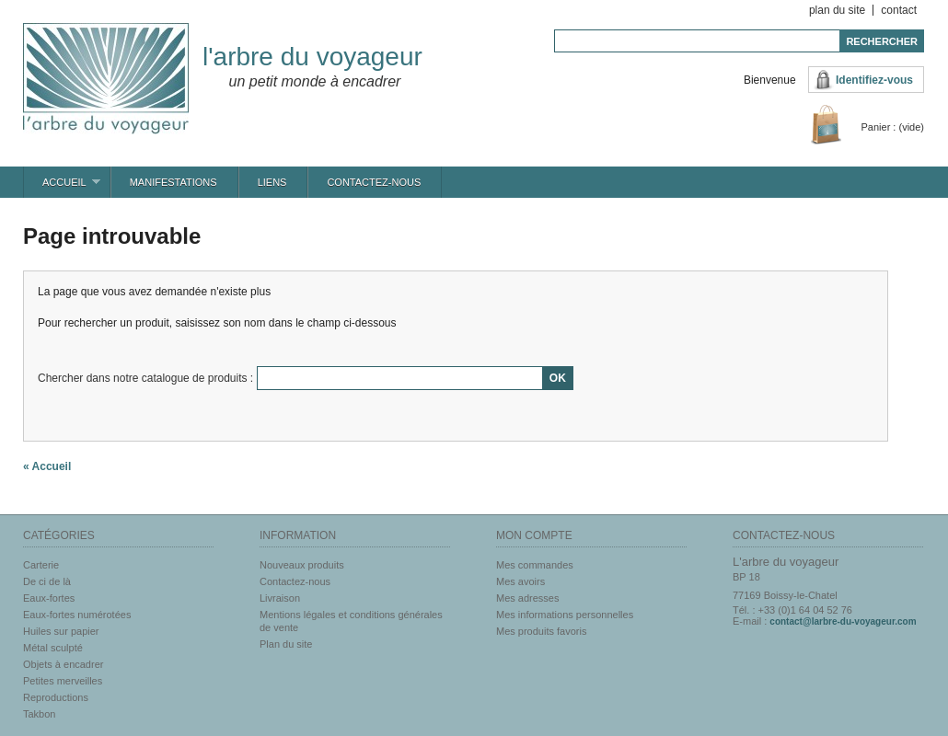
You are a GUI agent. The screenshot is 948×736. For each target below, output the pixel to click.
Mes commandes (534, 564)
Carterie (41, 564)
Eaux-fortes (49, 598)
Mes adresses (527, 598)
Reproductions (55, 697)
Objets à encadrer (63, 664)
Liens (272, 182)
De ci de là (47, 581)
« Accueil (47, 466)
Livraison (280, 598)
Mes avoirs (520, 581)
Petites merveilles (62, 680)
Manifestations (173, 182)
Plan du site (286, 644)
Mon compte (534, 535)
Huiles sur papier (61, 631)
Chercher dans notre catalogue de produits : (145, 378)
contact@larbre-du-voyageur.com (842, 621)
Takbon (39, 713)
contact (899, 10)
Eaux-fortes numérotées (77, 614)
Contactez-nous (374, 182)
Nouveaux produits (302, 564)
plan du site (837, 10)
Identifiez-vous (874, 80)
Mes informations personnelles (564, 614)
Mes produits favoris (541, 631)
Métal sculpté (53, 647)
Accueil (62, 187)
